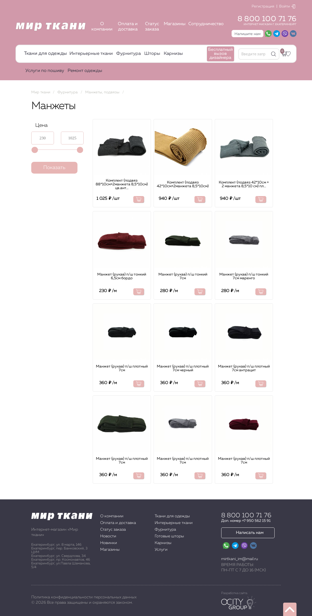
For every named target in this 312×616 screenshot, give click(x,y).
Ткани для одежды (45, 53)
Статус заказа (152, 27)
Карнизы (173, 53)
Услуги (161, 550)
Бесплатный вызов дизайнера (220, 54)
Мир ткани (40, 92)
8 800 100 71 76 (267, 19)
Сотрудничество (206, 24)
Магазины (175, 24)
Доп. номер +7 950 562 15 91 (246, 521)
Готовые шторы (169, 536)
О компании (101, 27)
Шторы (152, 53)
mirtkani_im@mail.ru (239, 559)
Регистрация (263, 6)
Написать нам (250, 533)
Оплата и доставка (128, 27)
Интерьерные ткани (91, 53)
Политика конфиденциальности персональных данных (83, 597)
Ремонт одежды (85, 70)
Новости (108, 536)
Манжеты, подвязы (102, 92)
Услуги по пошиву (44, 70)
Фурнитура (128, 53)
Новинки (108, 543)
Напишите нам (247, 34)
